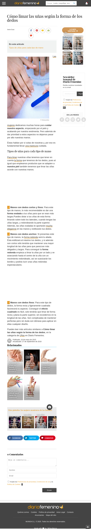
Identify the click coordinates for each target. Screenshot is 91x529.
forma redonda (31, 237)
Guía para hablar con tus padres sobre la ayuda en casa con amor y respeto (67, 53)
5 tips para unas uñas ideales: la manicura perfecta (30, 393)
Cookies (34, 512)
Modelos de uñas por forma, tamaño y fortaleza (14, 367)
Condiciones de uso (44, 482)
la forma (18, 160)
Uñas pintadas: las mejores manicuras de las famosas (30, 410)
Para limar (12, 157)
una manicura (31, 146)
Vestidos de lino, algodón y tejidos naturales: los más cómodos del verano (78, 55)
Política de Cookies (13, 484)
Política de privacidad (47, 512)
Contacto (70, 512)
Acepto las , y (72, 102)
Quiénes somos (23, 512)
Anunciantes (39, 515)
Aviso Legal (60, 512)
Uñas (22, 335)
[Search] (74, 3)
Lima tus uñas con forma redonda (46, 368)
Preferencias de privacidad (27, 482)
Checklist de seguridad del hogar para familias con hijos (78, 42)
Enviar (49, 490)
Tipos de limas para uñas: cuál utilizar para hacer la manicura (14, 392)
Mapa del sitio (51, 515)
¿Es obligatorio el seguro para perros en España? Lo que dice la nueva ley (69, 40)
